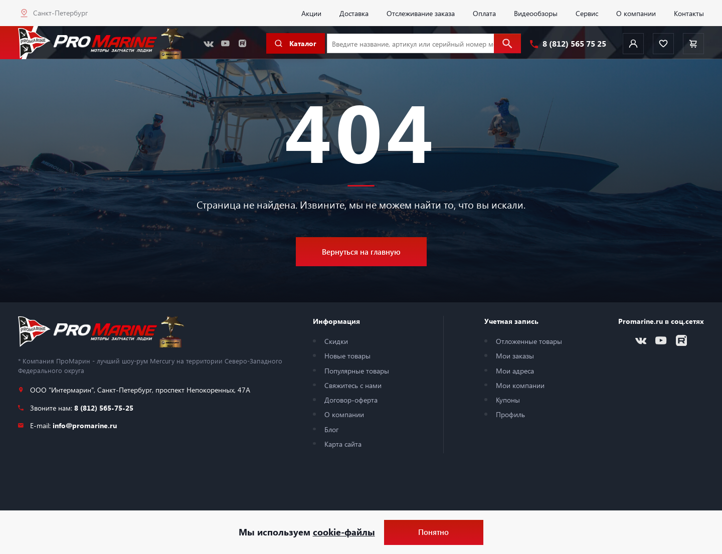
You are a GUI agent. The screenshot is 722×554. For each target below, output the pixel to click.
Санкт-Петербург (60, 13)
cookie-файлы (344, 532)
